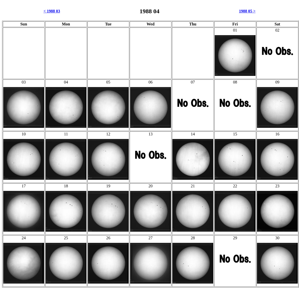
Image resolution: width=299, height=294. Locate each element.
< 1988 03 (52, 11)
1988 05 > (247, 11)
